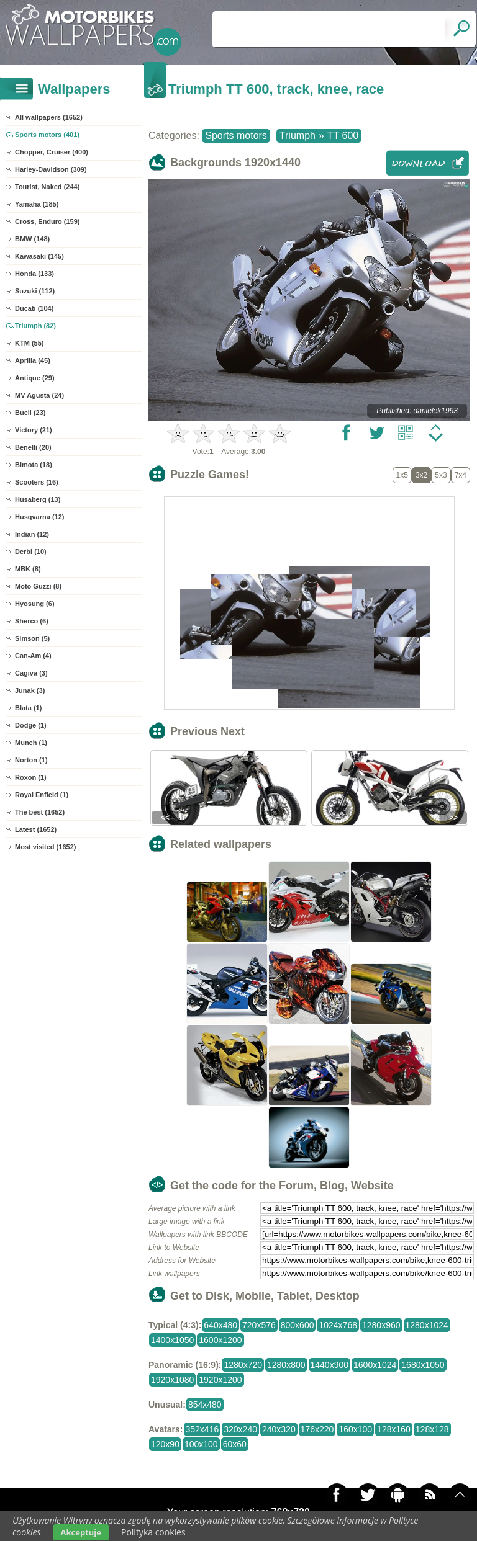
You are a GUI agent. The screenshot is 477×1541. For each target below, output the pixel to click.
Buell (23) (30, 412)
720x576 (259, 1325)
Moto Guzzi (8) (38, 586)
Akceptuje (81, 1532)
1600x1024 (374, 1365)
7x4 (460, 475)
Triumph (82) (35, 325)
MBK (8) (28, 569)
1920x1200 (220, 1380)
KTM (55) (29, 343)
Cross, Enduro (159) (47, 221)
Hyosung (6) (35, 603)
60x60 (235, 1444)
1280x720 (243, 1365)
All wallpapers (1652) (49, 117)
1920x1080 (172, 1380)
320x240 (240, 1429)
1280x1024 (427, 1325)
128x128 (432, 1429)
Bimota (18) (33, 464)
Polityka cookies (153, 1532)
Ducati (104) (34, 308)
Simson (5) (32, 638)
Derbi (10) (31, 551)
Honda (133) (34, 273)
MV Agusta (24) (39, 395)
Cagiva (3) (31, 673)
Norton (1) (31, 760)
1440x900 (330, 1365)
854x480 (205, 1404)
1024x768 (338, 1325)
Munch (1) (31, 742)
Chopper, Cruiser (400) (51, 152)
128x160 (394, 1429)
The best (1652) (40, 812)
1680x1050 (422, 1365)
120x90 (165, 1444)
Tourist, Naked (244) (47, 186)
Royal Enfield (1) (41, 794)
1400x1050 (172, 1340)
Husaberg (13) (37, 499)
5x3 (441, 475)
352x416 (202, 1429)
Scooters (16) (36, 482)
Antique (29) (35, 378)
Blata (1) (28, 708)
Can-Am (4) (33, 655)
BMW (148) (32, 239)
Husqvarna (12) (39, 516)
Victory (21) (33, 430)
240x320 (279, 1429)
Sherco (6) (31, 621)
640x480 (220, 1325)
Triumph (297, 135)
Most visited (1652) (45, 847)
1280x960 (381, 1325)
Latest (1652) (36, 829)
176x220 (317, 1429)
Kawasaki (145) (39, 256)
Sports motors (236, 135)
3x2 (421, 475)
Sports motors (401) (47, 134)
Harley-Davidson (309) (51, 169)
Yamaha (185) (36, 204)
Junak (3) (30, 690)
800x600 (297, 1325)
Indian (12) (32, 534)
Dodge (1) (31, 725)
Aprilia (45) (32, 360)
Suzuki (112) (35, 291)
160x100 (355, 1429)
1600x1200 (220, 1340)
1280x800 (286, 1365)
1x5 (402, 475)
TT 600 (342, 135)
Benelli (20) (33, 447)
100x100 (201, 1444)
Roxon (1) (31, 777)
